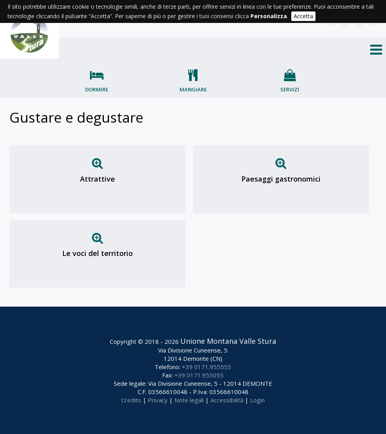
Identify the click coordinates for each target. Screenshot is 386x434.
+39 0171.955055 (199, 375)
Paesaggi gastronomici (281, 179)
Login (257, 400)
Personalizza (268, 16)
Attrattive (97, 179)
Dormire (96, 89)
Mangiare (193, 89)
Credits (131, 400)
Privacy (158, 400)
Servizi (289, 89)
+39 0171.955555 (206, 367)
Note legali (189, 400)
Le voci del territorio (97, 253)
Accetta (303, 16)
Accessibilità (226, 400)
